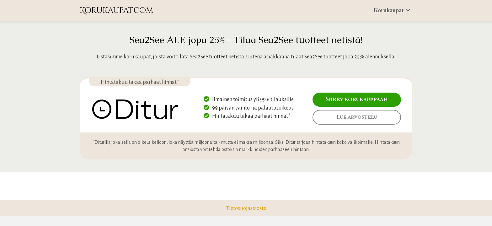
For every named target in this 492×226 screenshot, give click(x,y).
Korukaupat (389, 10)
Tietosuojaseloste (246, 208)
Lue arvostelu (357, 117)
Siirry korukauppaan (357, 99)
